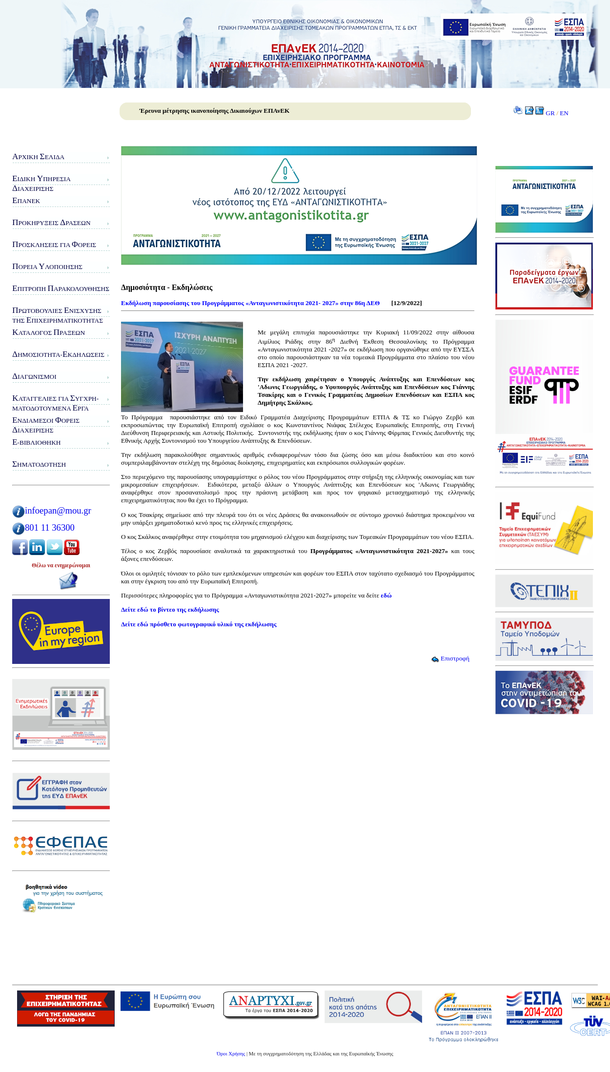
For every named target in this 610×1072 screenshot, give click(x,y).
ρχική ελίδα (38, 156)
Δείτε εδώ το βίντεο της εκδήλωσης (170, 609)
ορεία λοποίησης (47, 266)
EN (564, 113)
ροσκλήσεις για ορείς (54, 244)
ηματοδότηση (39, 464)
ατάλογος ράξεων (48, 332)
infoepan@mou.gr (58, 510)
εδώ (386, 595)
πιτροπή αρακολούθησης (60, 288)
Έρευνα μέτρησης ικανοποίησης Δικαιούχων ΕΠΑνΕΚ (214, 110)
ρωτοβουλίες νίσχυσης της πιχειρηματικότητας (57, 315)
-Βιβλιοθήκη (36, 442)
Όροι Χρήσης (231, 1053)
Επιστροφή (450, 658)
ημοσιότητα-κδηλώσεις (58, 354)
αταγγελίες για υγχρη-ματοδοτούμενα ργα (55, 402)
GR (550, 113)
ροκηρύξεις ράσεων (51, 222)
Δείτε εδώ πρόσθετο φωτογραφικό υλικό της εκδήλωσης (199, 624)
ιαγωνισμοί (34, 376)
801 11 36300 (50, 527)
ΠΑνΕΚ (26, 200)
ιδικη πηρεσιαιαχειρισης (41, 183)
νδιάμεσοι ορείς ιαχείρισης (46, 424)
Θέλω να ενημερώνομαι (61, 565)
